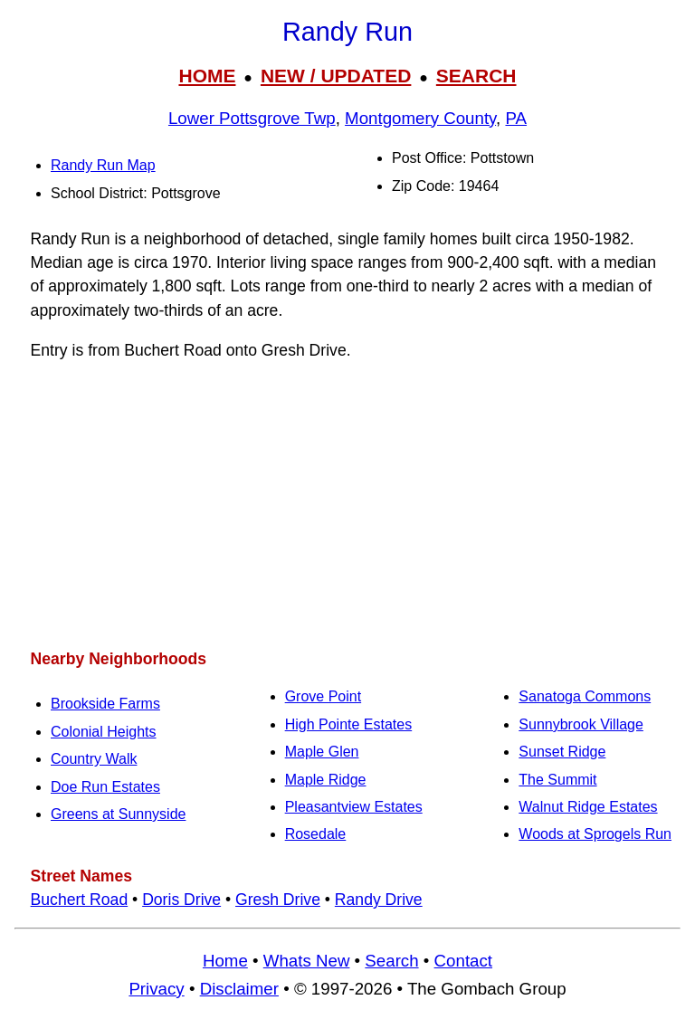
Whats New (306, 960)
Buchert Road (80, 899)
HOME (206, 75)
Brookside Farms (105, 703)
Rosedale (316, 834)
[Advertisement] (347, 505)
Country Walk (94, 759)
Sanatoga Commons (585, 696)
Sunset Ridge (562, 751)
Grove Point (323, 696)
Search (391, 960)
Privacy (156, 988)
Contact (463, 960)
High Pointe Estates (349, 724)
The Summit (557, 779)
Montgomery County (420, 118)
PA (516, 118)
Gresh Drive (277, 899)
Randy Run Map (103, 165)
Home (225, 960)
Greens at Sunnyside (118, 814)
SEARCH (476, 75)
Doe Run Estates (105, 787)
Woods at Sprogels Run (595, 834)
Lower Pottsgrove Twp (252, 118)
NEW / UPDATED (336, 75)
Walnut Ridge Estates (588, 806)
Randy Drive (379, 899)
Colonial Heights (104, 731)
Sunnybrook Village (581, 724)
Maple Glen (322, 751)
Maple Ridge (326, 779)
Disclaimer (239, 988)
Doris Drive (181, 899)
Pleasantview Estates (354, 806)
